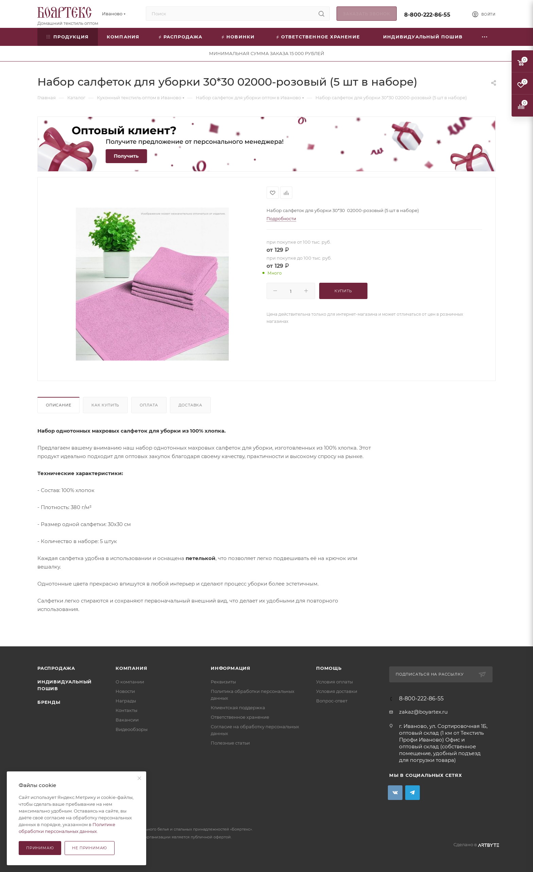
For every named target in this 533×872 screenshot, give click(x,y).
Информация (231, 668)
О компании (130, 681)
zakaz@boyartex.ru (423, 712)
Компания (131, 668)
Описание (58, 405)
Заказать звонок (366, 13)
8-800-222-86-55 (427, 15)
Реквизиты (223, 681)
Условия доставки (336, 691)
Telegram (412, 792)
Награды (126, 700)
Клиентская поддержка (238, 707)
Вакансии (127, 719)
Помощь (329, 668)
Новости (125, 691)
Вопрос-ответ (331, 700)
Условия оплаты (334, 681)
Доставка (190, 405)
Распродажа (56, 668)
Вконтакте (395, 792)
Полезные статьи (230, 743)
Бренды (49, 702)
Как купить (105, 405)
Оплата (149, 405)
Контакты (126, 710)
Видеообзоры (132, 729)
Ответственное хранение (240, 717)
